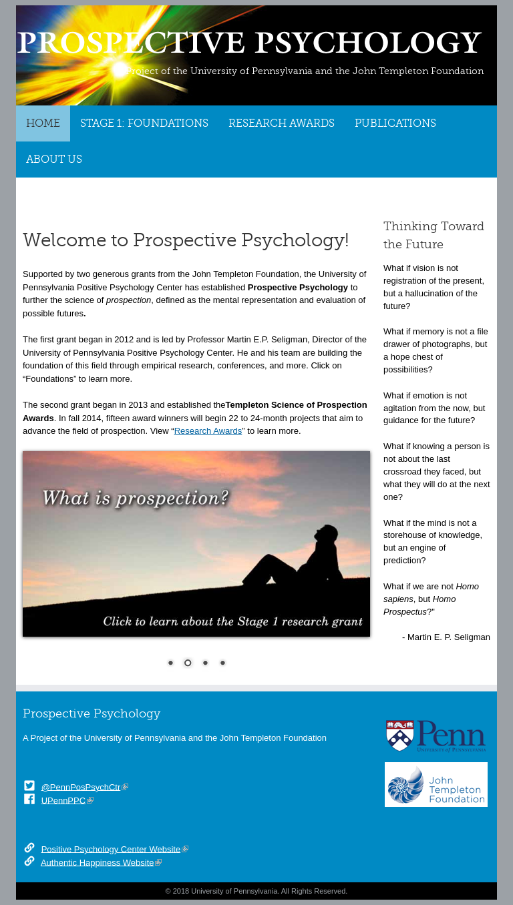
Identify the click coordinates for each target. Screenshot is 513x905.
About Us (54, 160)
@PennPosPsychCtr (81, 787)
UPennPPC (63, 800)
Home (43, 123)
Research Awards (281, 123)
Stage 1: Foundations (144, 123)
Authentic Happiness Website (97, 862)
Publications (395, 123)
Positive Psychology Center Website (111, 849)
